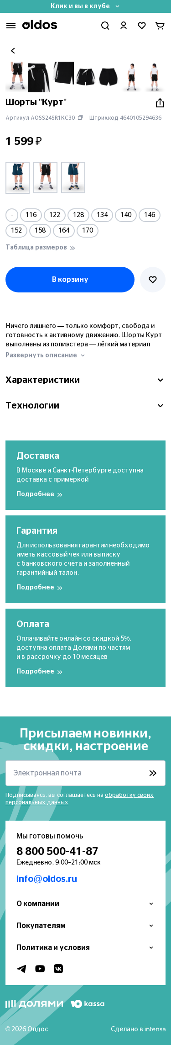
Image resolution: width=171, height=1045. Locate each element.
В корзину (70, 279)
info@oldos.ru (46, 879)
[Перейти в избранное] (141, 25)
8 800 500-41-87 (57, 851)
